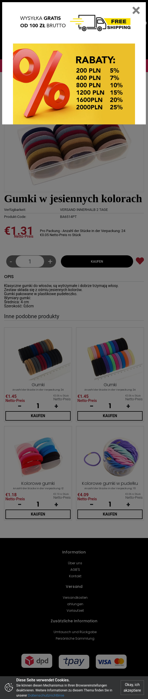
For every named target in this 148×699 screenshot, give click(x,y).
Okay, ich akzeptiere (132, 687)
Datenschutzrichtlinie (46, 695)
